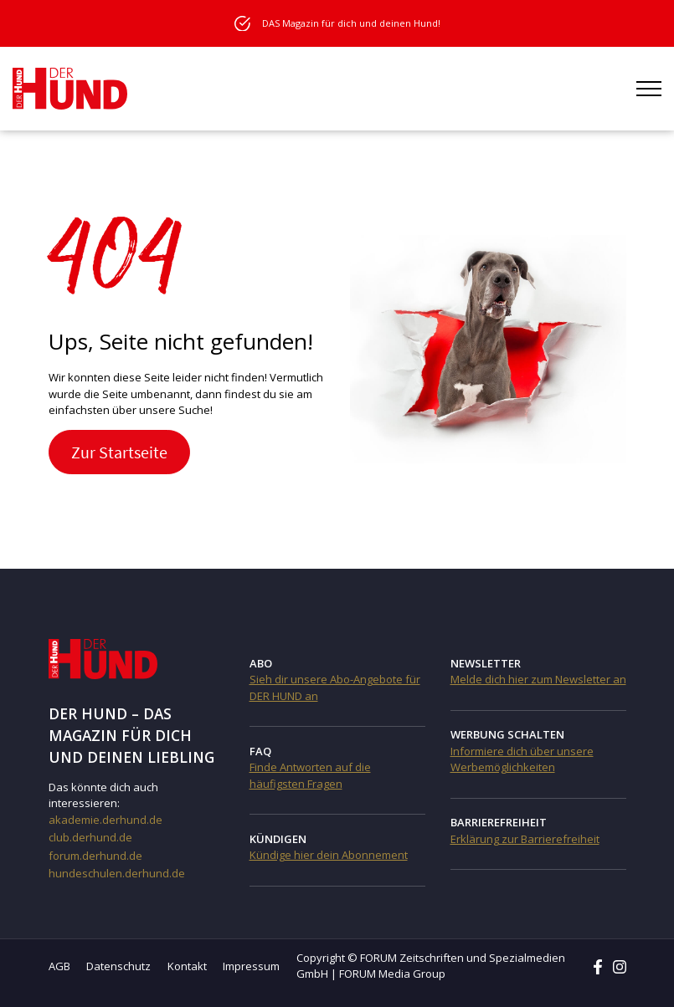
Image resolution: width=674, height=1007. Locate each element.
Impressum (251, 966)
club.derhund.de (90, 837)
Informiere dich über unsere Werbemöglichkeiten (522, 759)
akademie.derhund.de (105, 819)
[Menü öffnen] (648, 89)
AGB (59, 966)
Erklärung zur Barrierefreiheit (524, 838)
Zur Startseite (119, 452)
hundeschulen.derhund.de (117, 873)
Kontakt (187, 966)
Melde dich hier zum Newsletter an (538, 679)
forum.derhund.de (95, 855)
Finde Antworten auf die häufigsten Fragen (310, 775)
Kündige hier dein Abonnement (329, 854)
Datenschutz (118, 966)
